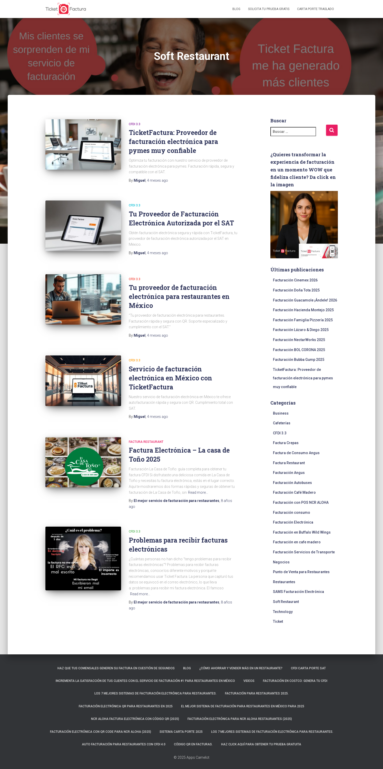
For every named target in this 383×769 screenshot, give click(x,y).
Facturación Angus (289, 473)
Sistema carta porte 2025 (181, 732)
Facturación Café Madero (294, 492)
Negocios (281, 562)
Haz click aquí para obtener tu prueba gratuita (261, 744)
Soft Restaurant (286, 602)
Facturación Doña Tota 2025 (296, 290)
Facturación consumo (291, 512)
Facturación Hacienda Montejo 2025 (303, 310)
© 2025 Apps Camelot (191, 757)
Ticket (278, 621)
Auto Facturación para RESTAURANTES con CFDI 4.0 (123, 744)
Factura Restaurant (146, 440)
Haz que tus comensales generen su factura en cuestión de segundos (116, 668)
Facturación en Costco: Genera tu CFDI (295, 681)
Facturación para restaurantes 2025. (257, 693)
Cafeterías (281, 423)
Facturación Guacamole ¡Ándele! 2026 (305, 300)
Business (281, 413)
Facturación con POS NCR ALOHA (301, 502)
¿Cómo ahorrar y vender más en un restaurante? (240, 668)
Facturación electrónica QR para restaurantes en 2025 (126, 706)
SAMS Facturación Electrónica (298, 592)
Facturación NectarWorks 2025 (299, 340)
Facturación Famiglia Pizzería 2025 (303, 320)
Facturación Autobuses (292, 483)
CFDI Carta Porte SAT (308, 668)
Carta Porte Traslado (315, 9)
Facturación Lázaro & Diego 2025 (301, 330)
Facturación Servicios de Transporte (304, 552)
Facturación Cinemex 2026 (295, 280)
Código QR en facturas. (193, 744)
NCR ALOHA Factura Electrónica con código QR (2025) (135, 719)
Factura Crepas (286, 443)
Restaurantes (284, 582)
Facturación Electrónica (293, 522)
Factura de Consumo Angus (296, 453)
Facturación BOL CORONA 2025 (299, 350)
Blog (236, 9)
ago (157, 180)
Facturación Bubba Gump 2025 (298, 360)
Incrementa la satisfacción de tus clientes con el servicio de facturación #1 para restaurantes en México (145, 681)
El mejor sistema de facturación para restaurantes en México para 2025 (242, 706)
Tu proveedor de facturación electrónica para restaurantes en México (179, 295)
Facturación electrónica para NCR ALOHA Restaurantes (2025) (240, 719)
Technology (283, 612)
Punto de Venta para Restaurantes (301, 572)
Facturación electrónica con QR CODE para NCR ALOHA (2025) (100, 732)
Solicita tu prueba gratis (268, 9)
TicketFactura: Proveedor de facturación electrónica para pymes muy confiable (173, 141)
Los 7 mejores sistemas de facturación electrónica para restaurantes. (155, 693)
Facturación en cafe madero (297, 542)
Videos (248, 681)
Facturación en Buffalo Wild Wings (302, 532)
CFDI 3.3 (134, 124)
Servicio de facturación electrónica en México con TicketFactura (170, 376)
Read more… (198, 491)
